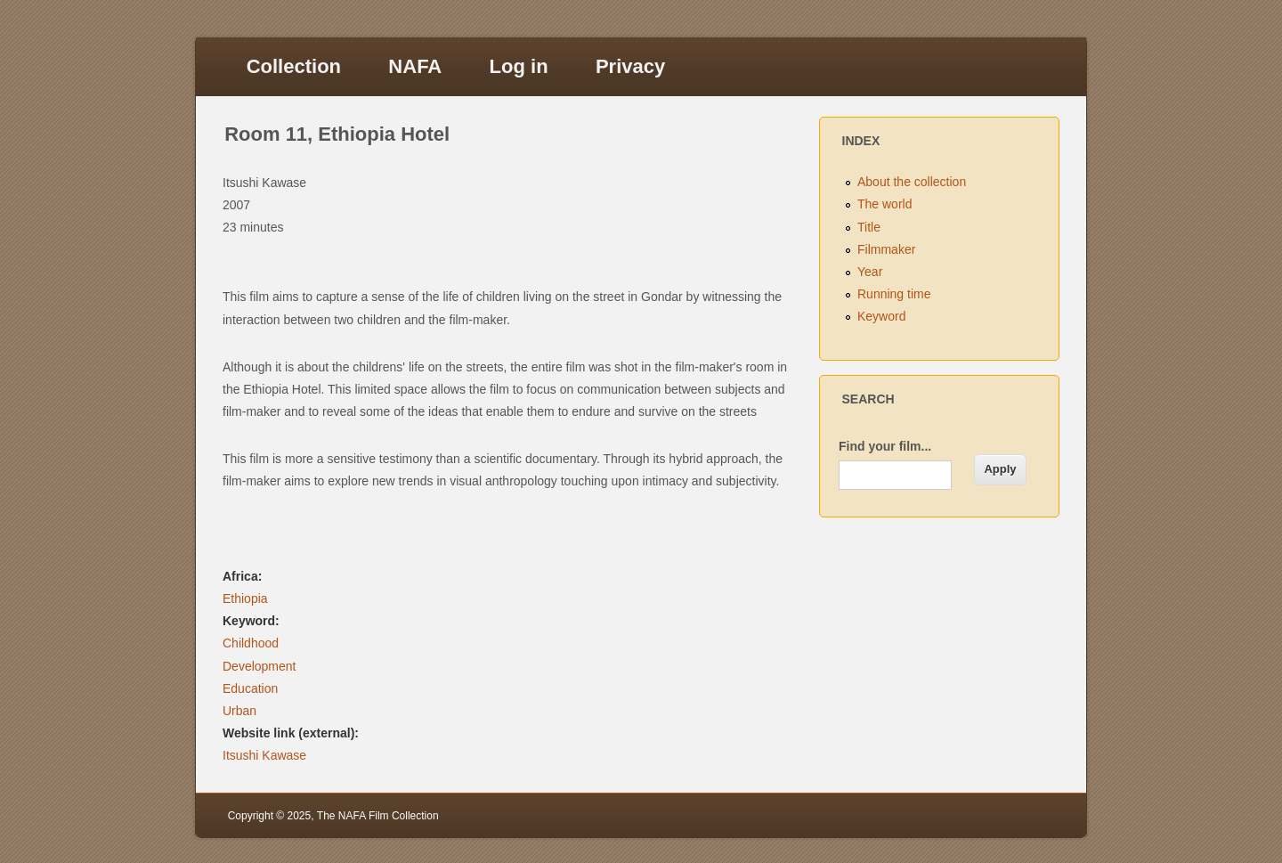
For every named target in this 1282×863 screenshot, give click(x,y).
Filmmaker (886, 249)
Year (869, 272)
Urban (239, 711)
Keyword (881, 316)
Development (259, 666)
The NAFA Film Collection (378, 816)
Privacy (630, 66)
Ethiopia (245, 598)
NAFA (415, 66)
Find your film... (885, 446)
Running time (894, 294)
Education (250, 688)
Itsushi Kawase (264, 755)
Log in (519, 66)
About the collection (911, 182)
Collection (294, 66)
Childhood (251, 643)
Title (868, 227)
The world (884, 204)
